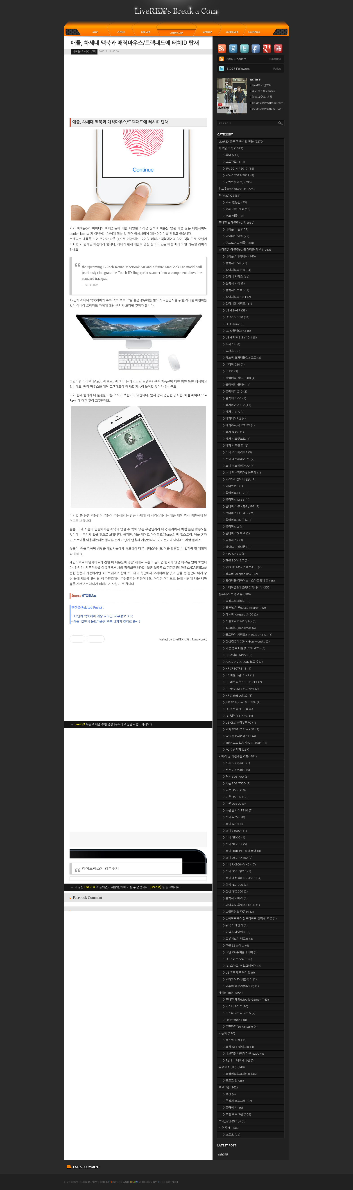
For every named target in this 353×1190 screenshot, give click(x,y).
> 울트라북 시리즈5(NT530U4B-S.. (247, 634)
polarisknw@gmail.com (267, 102)
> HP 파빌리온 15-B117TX (242, 682)
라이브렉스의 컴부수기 (100, 868)
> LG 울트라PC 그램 (238, 709)
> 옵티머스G (233, 526)
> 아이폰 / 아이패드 (239, 256)
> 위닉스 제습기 (235, 925)
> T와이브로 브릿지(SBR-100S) (245, 742)
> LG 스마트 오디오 (237, 959)
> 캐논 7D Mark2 (236, 769)
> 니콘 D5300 (235, 796)
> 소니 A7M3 (234, 817)
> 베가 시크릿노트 (236, 438)
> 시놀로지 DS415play (240, 621)
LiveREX (70, 1182)
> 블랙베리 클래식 (236, 384)
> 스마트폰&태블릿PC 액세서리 (247, 587)
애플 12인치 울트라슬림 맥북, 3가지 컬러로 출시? (106, 621)
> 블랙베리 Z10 (235, 391)
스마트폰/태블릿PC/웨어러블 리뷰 (245, 249)
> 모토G (230, 371)
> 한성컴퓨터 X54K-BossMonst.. (246, 641)
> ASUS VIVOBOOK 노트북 (243, 661)
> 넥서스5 (231, 351)
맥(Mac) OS (229, 195)
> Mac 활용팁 (235, 202)
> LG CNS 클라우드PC (239, 722)
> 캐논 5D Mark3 (236, 763)
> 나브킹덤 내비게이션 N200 (243, 1053)
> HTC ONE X (234, 553)
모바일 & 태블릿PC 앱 (236, 222)
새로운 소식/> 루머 (84, 51)
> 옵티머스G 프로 (236, 533)
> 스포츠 (231, 1134)
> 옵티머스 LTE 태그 (238, 513)
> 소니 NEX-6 (234, 837)
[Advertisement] (138, 780)
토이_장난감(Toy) (232, 1121)
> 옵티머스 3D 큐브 (237, 519)
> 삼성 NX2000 (235, 891)
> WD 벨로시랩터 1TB (239, 736)
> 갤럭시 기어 (234, 283)
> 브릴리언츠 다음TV (238, 911)
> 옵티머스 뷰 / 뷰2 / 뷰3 (241, 506)
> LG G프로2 (233, 323)
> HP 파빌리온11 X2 (238, 675)
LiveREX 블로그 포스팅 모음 (241, 141)
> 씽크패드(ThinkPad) (239, 628)
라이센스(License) (263, 91)
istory (116, 1182)
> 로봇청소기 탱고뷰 (238, 938)
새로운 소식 (231, 148)
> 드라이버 (233, 1107)
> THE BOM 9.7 (236, 560)
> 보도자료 (234, 161)
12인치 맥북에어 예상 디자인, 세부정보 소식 (103, 616)
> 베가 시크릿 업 (235, 445)
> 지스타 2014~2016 (239, 1013)
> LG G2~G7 (235, 310)
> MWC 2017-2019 (238, 175)
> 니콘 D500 (234, 790)
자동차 (227, 1033)
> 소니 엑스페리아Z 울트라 (242, 472)
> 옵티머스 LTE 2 (236, 492)
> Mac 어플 (233, 215)
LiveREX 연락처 (262, 85)
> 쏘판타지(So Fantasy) (240, 1026)
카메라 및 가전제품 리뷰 (238, 756)
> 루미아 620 (234, 364)
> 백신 (229, 1094)
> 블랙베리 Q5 (234, 398)
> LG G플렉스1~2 (237, 330)
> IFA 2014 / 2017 (238, 168)
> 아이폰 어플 (235, 229)
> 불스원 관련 (235, 1040)
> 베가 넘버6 (233, 432)
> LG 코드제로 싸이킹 (239, 972)
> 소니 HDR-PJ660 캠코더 (242, 850)
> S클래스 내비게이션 (239, 1060)
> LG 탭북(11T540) (238, 715)
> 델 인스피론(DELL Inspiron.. (244, 607)
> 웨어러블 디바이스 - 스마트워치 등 (249, 580)
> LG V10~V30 (236, 317)
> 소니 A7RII (233, 823)
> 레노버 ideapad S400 (240, 614)
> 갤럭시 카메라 (235, 898)
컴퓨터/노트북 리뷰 (235, 594)
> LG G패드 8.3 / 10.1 (240, 337)
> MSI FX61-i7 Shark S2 (241, 729)
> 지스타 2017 (235, 1006)
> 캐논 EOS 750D (236, 783)
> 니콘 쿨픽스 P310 (238, 810)
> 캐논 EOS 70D (236, 776)
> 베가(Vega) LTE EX (239, 425)
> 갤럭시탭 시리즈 (237, 303)
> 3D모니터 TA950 (237, 655)
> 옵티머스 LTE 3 (236, 499)
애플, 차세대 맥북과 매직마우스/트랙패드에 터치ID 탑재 (135, 43)
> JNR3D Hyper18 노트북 (241, 702)
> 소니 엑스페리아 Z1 (239, 459)
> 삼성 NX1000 (235, 884)
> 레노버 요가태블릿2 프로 (242, 357)
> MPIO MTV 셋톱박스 (240, 979)
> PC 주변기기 (236, 749)
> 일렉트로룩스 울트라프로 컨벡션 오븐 (250, 918)
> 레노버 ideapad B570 (240, 573)
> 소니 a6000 (235, 830)
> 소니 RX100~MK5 (239, 864)
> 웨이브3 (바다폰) (237, 546)
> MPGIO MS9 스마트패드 (242, 567)
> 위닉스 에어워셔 (236, 932)
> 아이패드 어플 (236, 236)
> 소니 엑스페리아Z (237, 452)
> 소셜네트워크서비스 (240, 1073)
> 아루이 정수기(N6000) (241, 986)
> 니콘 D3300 (234, 803)
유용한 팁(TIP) (232, 1067)
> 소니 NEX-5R (235, 844)
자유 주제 (229, 1127)
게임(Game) (231, 992)
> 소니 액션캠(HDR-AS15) (242, 878)
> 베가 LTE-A (233, 411)
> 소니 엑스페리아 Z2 (239, 465)
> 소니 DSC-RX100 (237, 857)
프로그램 (228, 1087)
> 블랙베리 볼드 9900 (239, 378)
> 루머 (231, 155)
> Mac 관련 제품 (237, 209)
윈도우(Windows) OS (237, 188)
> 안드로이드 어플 (238, 242)
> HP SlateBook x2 (237, 695)
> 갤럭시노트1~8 (237, 269)
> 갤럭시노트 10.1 (237, 296)
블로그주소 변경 (262, 96)
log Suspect (168, 1182)
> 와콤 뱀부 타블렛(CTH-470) (244, 648)
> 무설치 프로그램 (237, 1100)
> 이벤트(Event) (237, 182)
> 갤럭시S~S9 (235, 263)
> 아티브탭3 (233, 486)
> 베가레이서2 (234, 418)
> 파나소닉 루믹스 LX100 (241, 905)
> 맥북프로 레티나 (236, 601)
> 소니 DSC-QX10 (237, 871)
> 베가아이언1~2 (237, 405)
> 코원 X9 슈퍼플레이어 (240, 952)
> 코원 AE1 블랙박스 (238, 1046)
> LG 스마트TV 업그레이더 (242, 965)
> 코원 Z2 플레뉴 (236, 945)
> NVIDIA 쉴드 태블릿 (239, 479)
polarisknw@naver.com (267, 108)
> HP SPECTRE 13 (237, 668)
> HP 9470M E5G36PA (241, 688)
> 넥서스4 (231, 344)
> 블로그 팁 (233, 1080)
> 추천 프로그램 (237, 1114)
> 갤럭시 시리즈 (236, 276)
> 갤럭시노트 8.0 (236, 290)
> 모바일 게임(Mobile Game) (246, 999)
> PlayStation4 (235, 1019)
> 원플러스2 (233, 540)
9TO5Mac (89, 595)
